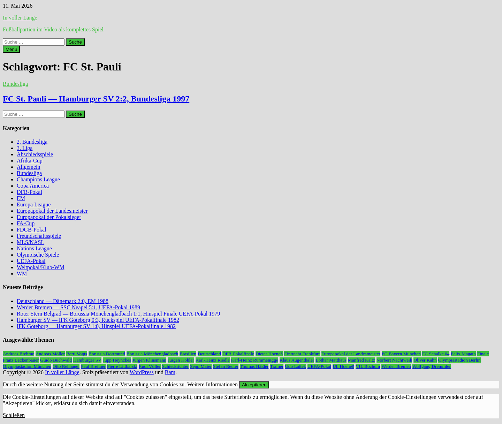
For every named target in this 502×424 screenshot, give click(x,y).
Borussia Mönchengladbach (152, 353)
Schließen (14, 415)
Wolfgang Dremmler (431, 366)
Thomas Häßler (254, 366)
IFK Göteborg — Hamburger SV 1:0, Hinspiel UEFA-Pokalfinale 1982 (96, 326)
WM (22, 274)
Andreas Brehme (18, 353)
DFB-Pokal (29, 192)
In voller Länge (20, 18)
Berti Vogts (76, 353)
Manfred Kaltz (361, 360)
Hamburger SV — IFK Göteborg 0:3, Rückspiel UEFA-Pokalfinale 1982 (98, 320)
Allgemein (28, 167)
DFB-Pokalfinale (238, 353)
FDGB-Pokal (31, 230)
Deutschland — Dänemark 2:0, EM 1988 (62, 301)
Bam (170, 372)
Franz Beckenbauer (21, 360)
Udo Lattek (295, 366)
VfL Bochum (368, 366)
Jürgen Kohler (181, 360)
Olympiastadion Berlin (459, 360)
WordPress (142, 372)
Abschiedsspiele (35, 154)
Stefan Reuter (225, 366)
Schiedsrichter (175, 366)
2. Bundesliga (32, 142)
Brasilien (188, 353)
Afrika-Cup (30, 161)
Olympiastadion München (27, 366)
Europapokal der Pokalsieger (49, 217)
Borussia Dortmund (107, 353)
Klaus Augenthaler (297, 360)
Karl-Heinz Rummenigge (254, 360)
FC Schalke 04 (436, 353)
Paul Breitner (93, 366)
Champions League (38, 179)
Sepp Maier (201, 366)
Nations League (34, 248)
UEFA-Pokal (31, 261)
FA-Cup (26, 223)
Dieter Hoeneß (269, 353)
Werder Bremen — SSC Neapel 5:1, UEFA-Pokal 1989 (78, 307)
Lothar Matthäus (330, 360)
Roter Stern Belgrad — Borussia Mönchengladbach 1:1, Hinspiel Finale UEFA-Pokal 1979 (118, 314)
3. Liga (24, 148)
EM (21, 198)
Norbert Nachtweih (394, 360)
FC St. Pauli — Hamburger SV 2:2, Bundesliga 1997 (96, 98)
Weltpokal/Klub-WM (40, 267)
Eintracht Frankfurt (302, 353)
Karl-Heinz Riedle (213, 360)
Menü (11, 49)
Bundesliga (15, 84)
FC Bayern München (401, 353)
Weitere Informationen (212, 384)
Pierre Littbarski (122, 366)
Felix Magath (463, 353)
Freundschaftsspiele (39, 236)
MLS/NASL (30, 242)
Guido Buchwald (56, 360)
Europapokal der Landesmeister (52, 211)
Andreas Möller (50, 353)
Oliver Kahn (424, 360)
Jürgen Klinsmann (149, 360)
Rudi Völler (150, 366)
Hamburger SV (87, 360)
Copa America (33, 186)
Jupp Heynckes (117, 360)
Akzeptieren (254, 384)
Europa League (34, 204)
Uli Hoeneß (343, 366)
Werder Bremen (396, 366)
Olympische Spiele (38, 255)
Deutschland (209, 353)
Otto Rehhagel (66, 366)
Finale (483, 353)
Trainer (276, 366)
